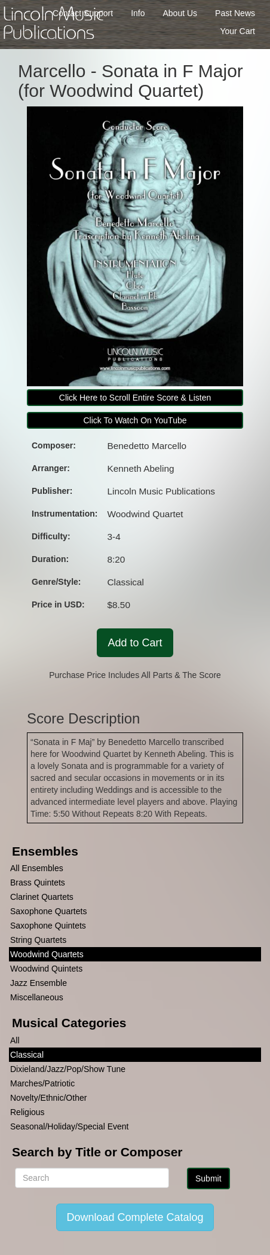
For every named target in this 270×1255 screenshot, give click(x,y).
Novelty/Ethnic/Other (48, 1098)
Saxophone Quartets (48, 911)
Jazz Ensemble (38, 983)
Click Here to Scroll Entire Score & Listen (135, 397)
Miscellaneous (36, 997)
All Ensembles (36, 868)
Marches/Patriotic (42, 1083)
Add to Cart (135, 643)
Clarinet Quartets (41, 897)
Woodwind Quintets (46, 968)
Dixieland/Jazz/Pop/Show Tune (67, 1069)
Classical (27, 1054)
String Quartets (38, 940)
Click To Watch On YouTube (134, 420)
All (15, 1040)
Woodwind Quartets (47, 954)
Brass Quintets (37, 882)
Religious (27, 1112)
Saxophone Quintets (48, 925)
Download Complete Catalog (134, 1217)
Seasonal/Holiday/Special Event (69, 1126)
